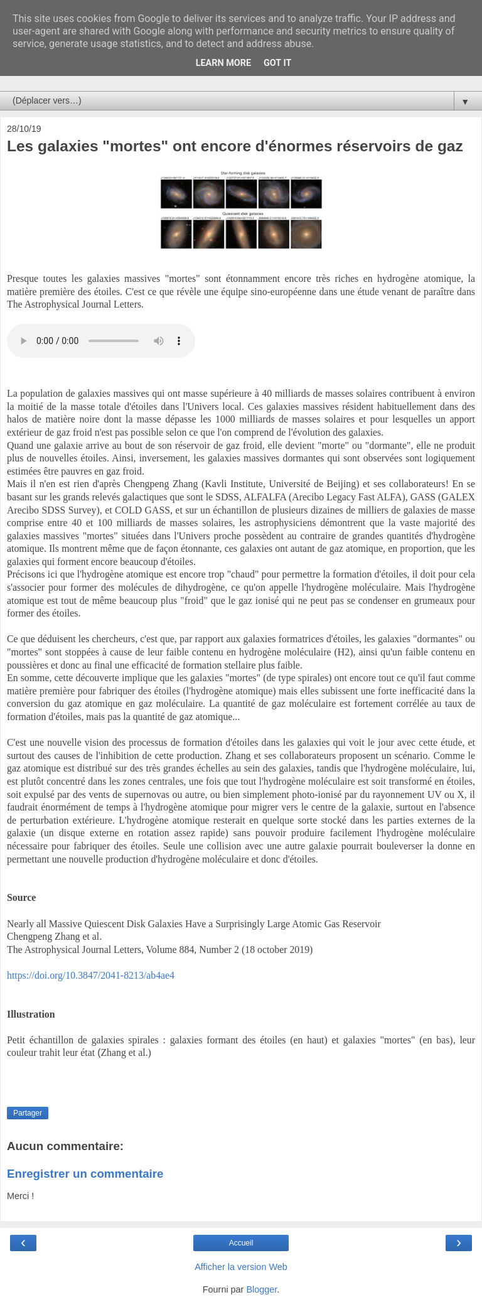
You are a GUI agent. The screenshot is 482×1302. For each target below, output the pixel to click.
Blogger (261, 1289)
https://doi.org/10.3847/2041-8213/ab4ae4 (90, 975)
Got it (277, 63)
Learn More (223, 63)
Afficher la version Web (241, 1267)
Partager (27, 1113)
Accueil (241, 1243)
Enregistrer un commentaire (85, 1173)
